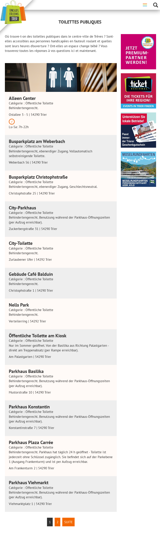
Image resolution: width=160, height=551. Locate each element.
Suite (68, 522)
